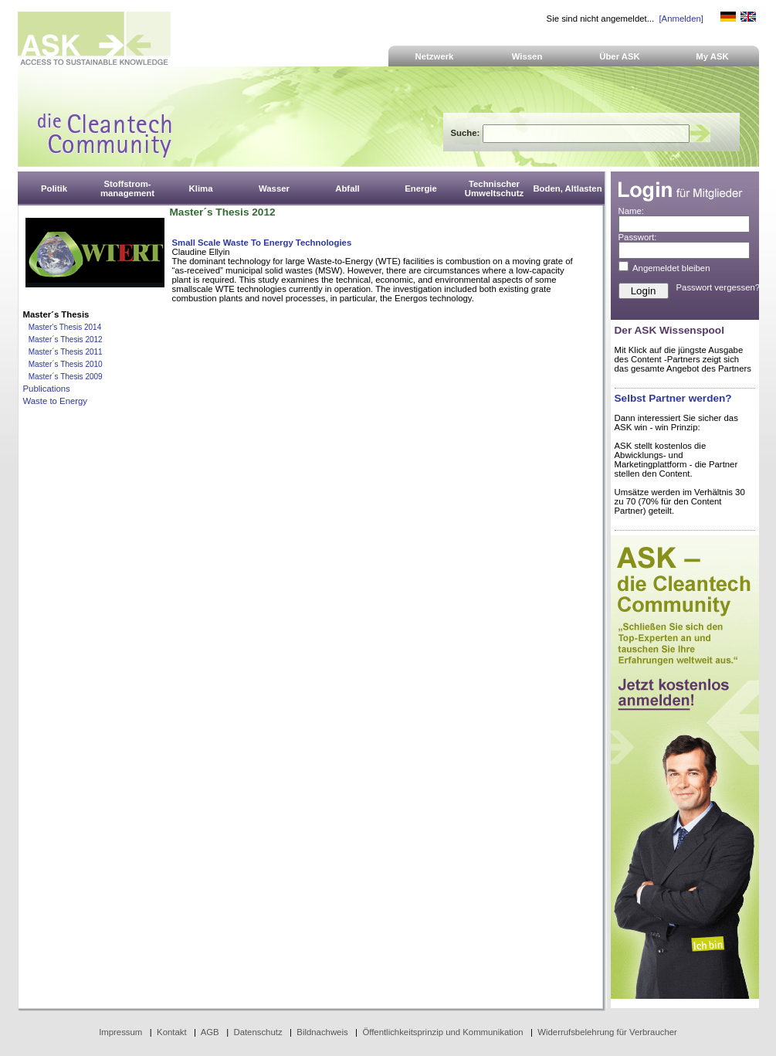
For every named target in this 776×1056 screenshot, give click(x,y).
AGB (210, 1032)
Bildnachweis (322, 1032)
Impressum (120, 1032)
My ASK (712, 56)
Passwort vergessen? (718, 287)
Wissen (527, 56)
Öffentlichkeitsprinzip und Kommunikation (442, 1032)
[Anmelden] (681, 18)
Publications (46, 388)
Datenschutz (257, 1032)
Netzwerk (434, 56)
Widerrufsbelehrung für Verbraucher (607, 1032)
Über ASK (619, 56)
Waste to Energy (55, 401)
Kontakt (172, 1032)
